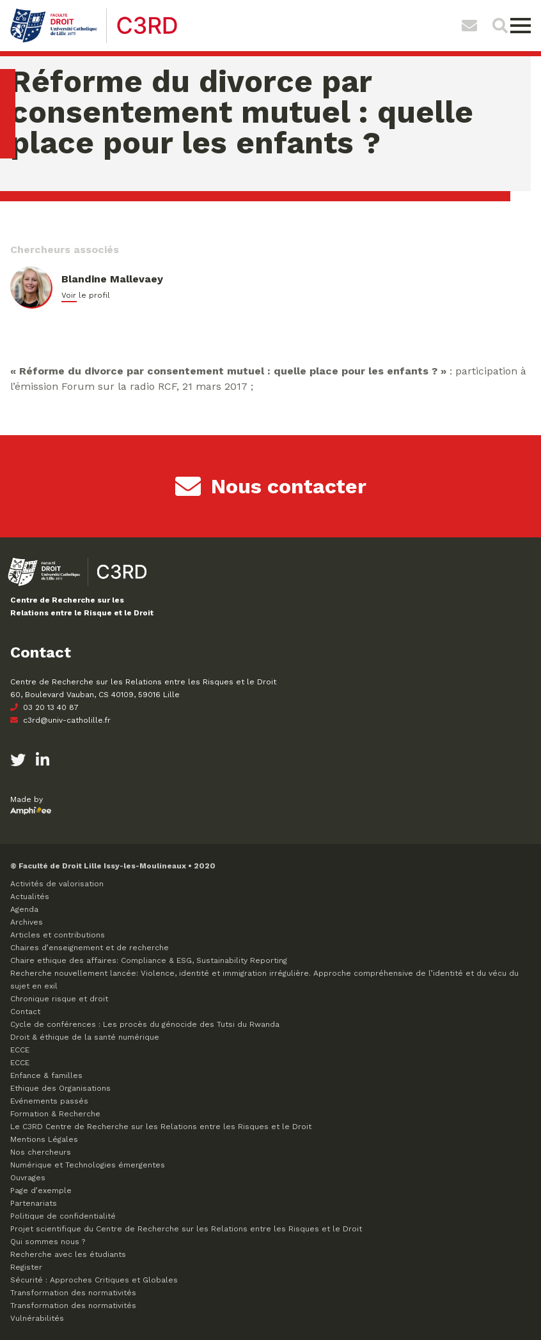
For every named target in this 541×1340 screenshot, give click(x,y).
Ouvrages (27, 1177)
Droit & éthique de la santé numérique (84, 1037)
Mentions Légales (44, 1139)
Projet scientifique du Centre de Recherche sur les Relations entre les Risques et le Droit (186, 1228)
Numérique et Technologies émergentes (87, 1164)
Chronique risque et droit (59, 998)
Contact (25, 1011)
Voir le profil (85, 295)
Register (26, 1267)
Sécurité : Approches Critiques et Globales (94, 1279)
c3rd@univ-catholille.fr (60, 720)
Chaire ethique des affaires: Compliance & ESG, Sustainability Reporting (148, 960)
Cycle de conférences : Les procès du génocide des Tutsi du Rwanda (144, 1024)
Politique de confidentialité (63, 1216)
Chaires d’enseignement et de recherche (89, 947)
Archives (26, 922)
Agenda (24, 909)
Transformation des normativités (73, 1292)
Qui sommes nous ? (47, 1241)
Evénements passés (49, 1101)
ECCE (19, 1049)
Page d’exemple (41, 1190)
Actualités (29, 896)
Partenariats (33, 1203)
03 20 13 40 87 (44, 707)
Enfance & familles (46, 1075)
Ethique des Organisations (60, 1088)
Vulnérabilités (37, 1318)
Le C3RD (160, 1126)
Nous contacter (270, 486)
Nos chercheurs (40, 1152)
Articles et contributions (57, 934)
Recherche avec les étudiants (68, 1254)
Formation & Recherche (55, 1113)
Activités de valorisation (57, 883)
